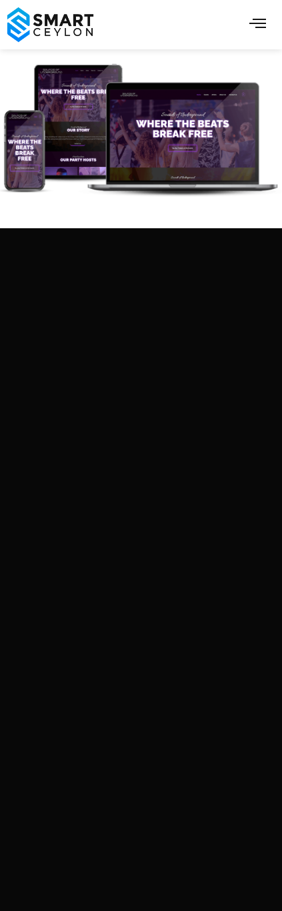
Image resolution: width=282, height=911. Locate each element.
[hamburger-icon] (257, 24)
